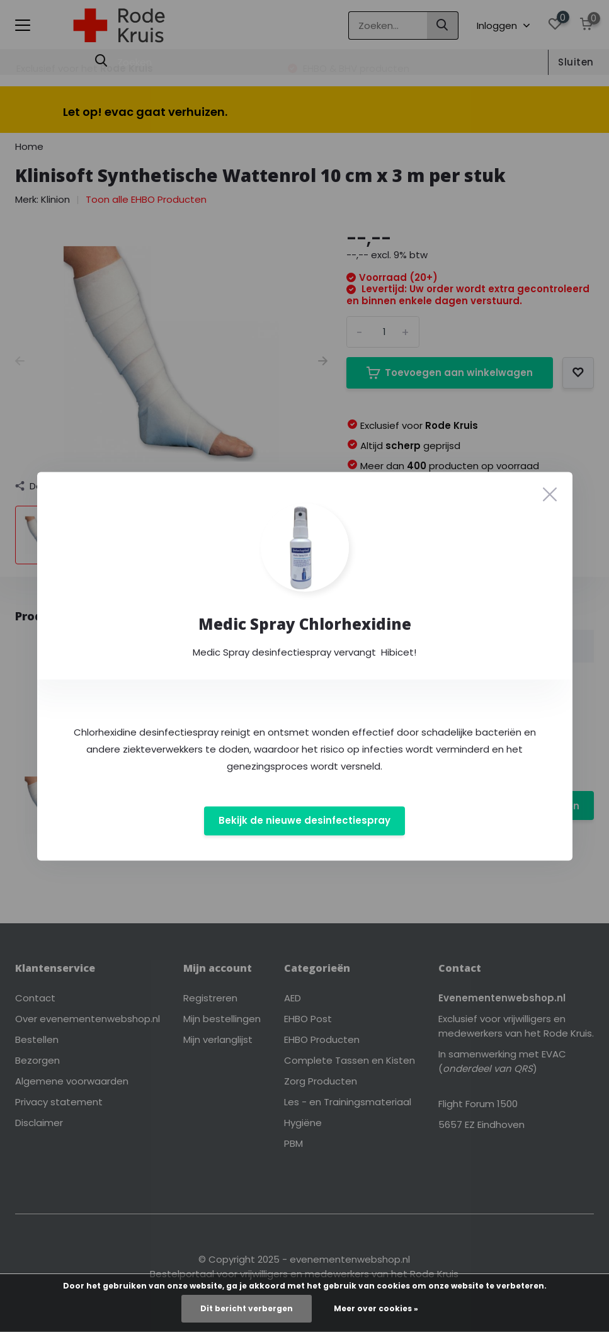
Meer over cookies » (376, 1308)
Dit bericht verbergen (246, 1308)
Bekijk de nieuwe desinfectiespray (304, 821)
